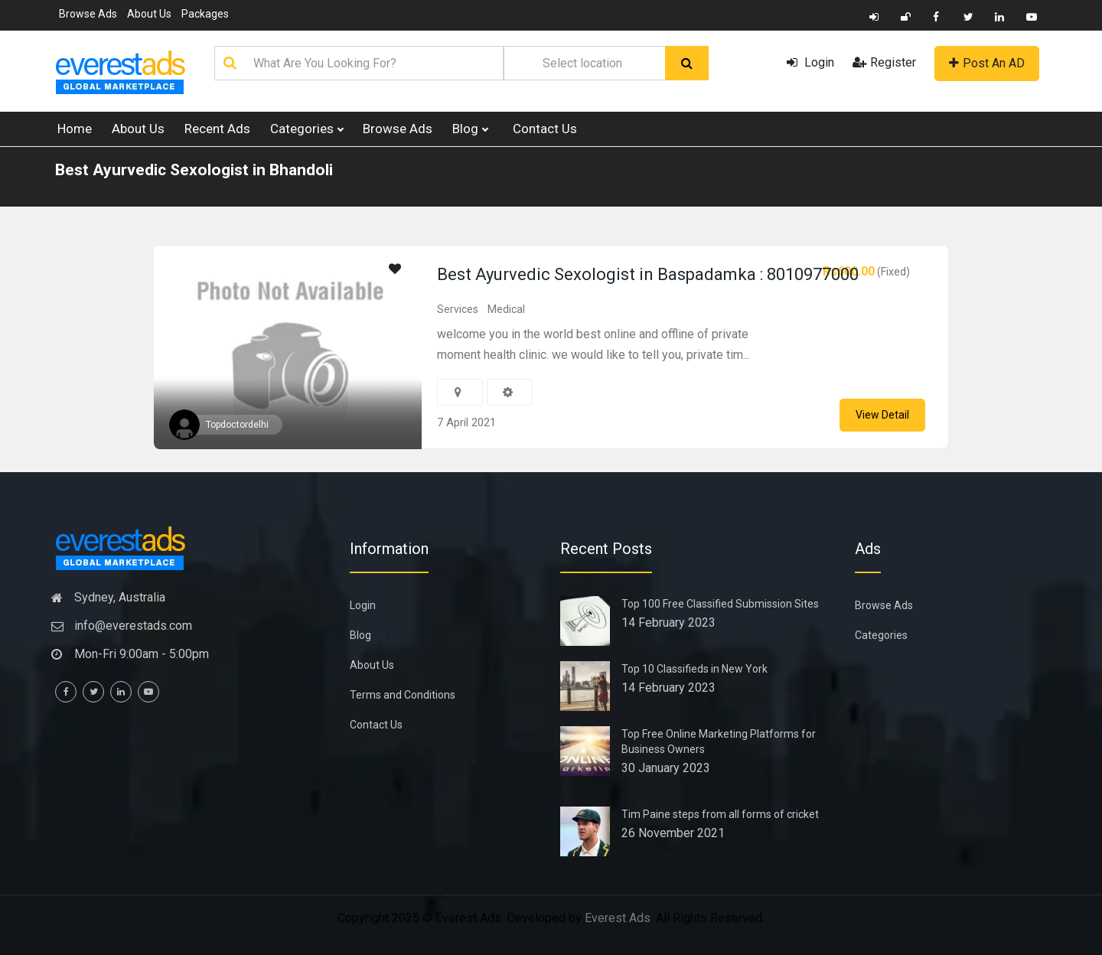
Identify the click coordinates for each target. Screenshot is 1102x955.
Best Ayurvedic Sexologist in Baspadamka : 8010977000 (648, 274)
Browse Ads (88, 14)
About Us (149, 14)
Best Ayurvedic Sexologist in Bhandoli (194, 170)
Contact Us (545, 128)
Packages (205, 14)
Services (457, 309)
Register (884, 62)
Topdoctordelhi (237, 424)
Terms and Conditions (402, 695)
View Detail (882, 415)
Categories (306, 129)
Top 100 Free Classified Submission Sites (720, 604)
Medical (506, 309)
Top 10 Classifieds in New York (694, 669)
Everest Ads (617, 918)
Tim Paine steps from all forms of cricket (720, 814)
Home (74, 128)
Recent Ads (217, 128)
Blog (469, 129)
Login (810, 62)
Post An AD (987, 63)
